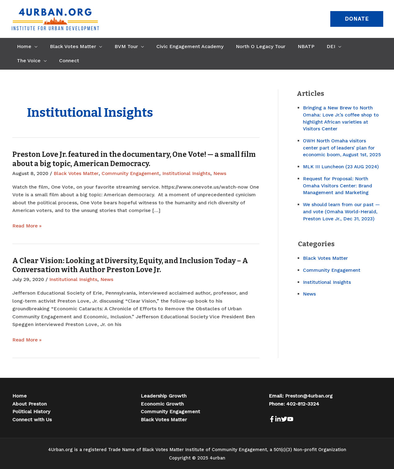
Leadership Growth (164, 395)
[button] (356, 19)
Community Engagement (132, 173)
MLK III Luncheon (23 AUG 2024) (342, 173)
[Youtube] (301, 419)
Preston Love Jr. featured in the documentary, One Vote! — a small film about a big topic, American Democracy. (127, 159)
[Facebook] (272, 419)
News (223, 173)
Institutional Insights (189, 173)
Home (19, 395)
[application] (33, 46)
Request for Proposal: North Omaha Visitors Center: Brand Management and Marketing (338, 192)
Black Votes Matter (76, 173)
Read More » (27, 226)
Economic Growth (162, 403)
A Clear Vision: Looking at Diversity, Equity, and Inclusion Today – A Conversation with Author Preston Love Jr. (133, 265)
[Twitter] (291, 419)
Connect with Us (32, 419)
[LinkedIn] (282, 419)
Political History (31, 411)
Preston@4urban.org (309, 395)
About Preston (29, 403)
